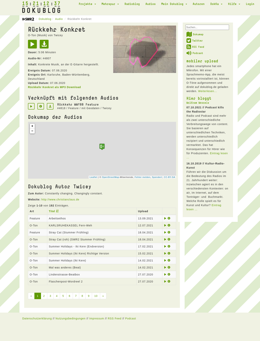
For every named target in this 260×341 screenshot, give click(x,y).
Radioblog (132, 3)
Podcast (194, 53)
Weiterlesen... (207, 91)
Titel (52, 211)
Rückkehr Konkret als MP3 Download (54, 87)
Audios (150, 3)
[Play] (33, 45)
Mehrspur (110, 3)
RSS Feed (195, 46)
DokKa (216, 3)
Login (250, 3)
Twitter (194, 40)
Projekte (87, 3)
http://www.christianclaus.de (60, 199)
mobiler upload (202, 61)
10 (96, 295)
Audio (59, 18)
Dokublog (45, 18)
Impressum (96, 318)
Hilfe (234, 3)
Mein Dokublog (174, 3)
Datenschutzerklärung (37, 318)
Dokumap (195, 34)
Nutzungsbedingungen (71, 318)
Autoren (199, 3)
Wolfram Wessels (197, 102)
